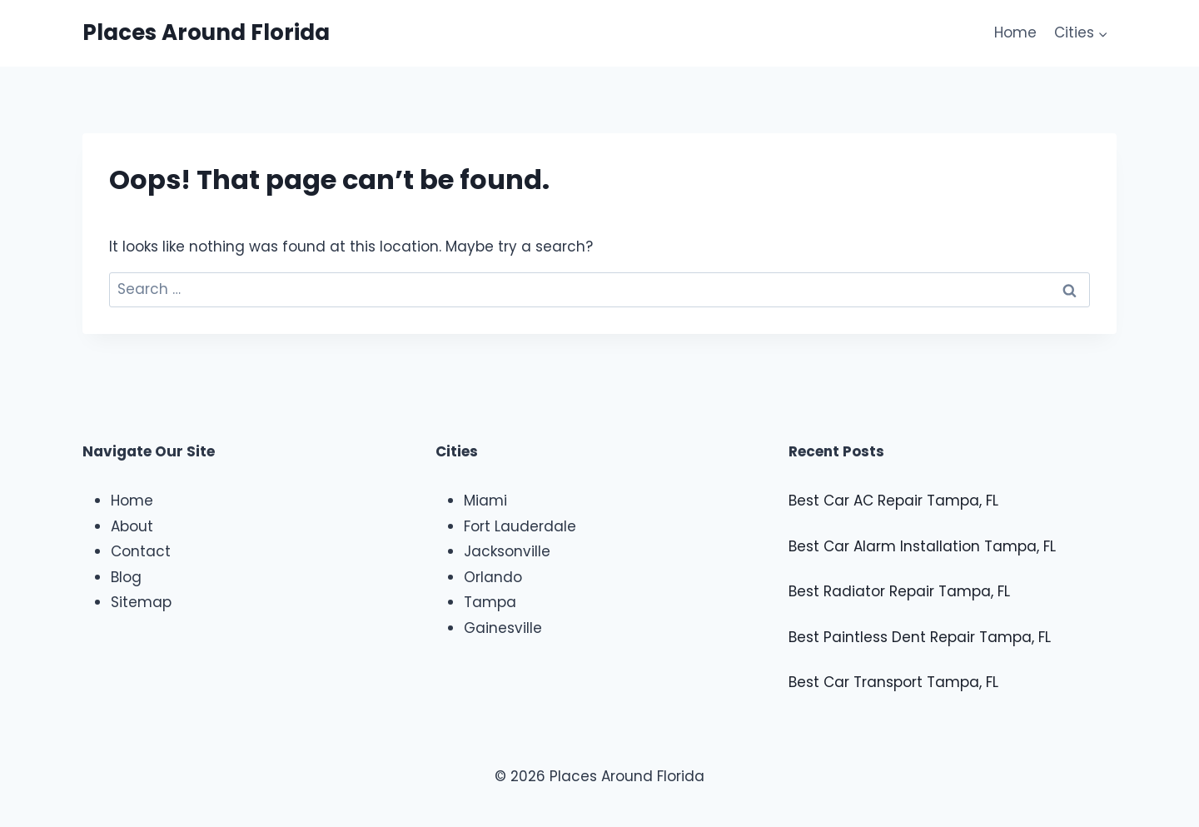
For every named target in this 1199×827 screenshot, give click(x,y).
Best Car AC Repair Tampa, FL (893, 501)
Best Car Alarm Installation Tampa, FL (922, 546)
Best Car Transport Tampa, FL (893, 682)
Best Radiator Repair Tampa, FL (899, 591)
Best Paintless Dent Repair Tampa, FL (920, 637)
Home (1015, 32)
